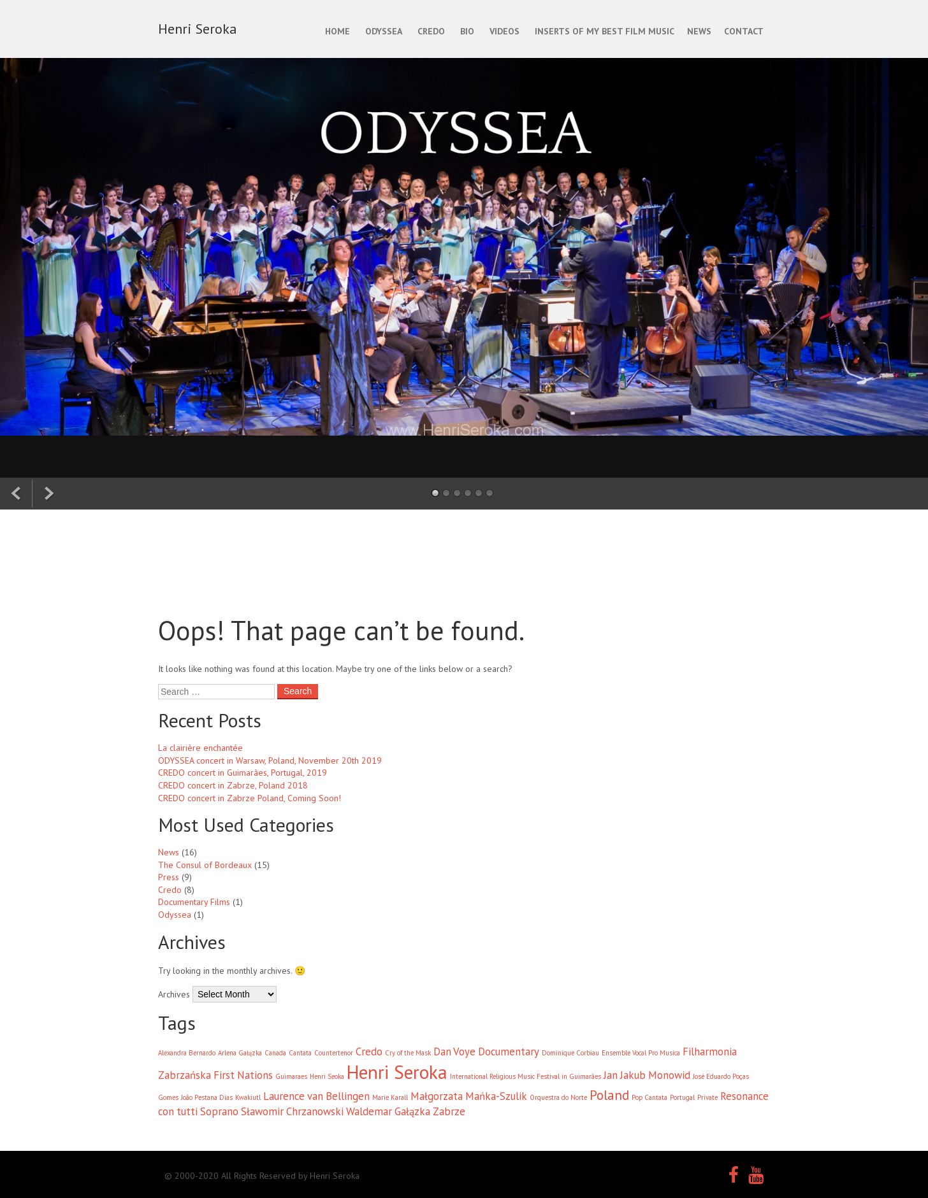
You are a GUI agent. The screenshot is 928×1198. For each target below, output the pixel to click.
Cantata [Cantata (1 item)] (300, 1052)
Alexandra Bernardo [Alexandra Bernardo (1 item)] (186, 1052)
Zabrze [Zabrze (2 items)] (449, 1111)
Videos (504, 31)
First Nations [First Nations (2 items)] (243, 1075)
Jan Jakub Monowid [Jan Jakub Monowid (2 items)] (647, 1075)
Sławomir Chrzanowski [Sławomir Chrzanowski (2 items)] (292, 1111)
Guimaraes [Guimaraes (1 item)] (291, 1076)
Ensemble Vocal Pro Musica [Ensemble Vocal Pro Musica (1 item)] (641, 1052)
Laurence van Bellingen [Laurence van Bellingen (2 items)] (316, 1096)
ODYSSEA (383, 31)
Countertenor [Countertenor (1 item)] (333, 1052)
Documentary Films (194, 902)
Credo (170, 889)
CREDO (431, 31)
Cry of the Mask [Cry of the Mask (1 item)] (408, 1052)
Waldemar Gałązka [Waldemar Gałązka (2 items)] (388, 1111)
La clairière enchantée (200, 747)
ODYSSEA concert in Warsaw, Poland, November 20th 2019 (270, 760)
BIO (467, 31)
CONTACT (744, 31)
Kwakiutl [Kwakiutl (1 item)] (248, 1097)
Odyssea (174, 914)
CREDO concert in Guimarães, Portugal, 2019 (242, 772)
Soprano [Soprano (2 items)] (219, 1111)
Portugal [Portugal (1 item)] (682, 1097)
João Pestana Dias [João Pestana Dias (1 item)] (207, 1097)
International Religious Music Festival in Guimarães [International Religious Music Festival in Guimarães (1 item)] (525, 1076)
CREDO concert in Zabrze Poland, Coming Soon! (249, 798)
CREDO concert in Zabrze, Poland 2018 (233, 785)
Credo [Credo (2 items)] (369, 1052)
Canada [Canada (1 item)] (275, 1052)
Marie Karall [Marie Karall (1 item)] (390, 1097)
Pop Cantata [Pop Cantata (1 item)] (649, 1097)
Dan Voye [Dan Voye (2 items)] (454, 1052)
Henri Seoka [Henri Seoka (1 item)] (327, 1076)
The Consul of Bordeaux (205, 865)
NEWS (699, 31)
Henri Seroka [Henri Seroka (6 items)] (397, 1072)
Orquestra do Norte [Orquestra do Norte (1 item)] (558, 1097)
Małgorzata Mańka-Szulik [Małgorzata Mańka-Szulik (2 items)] (468, 1096)
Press (168, 877)
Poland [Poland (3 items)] (609, 1095)
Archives (174, 994)
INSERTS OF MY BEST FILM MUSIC (604, 31)
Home (337, 31)
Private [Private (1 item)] (707, 1097)
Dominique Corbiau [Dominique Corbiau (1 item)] (570, 1052)
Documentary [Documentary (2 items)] (508, 1052)
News (168, 852)
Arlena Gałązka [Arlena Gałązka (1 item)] (240, 1052)
